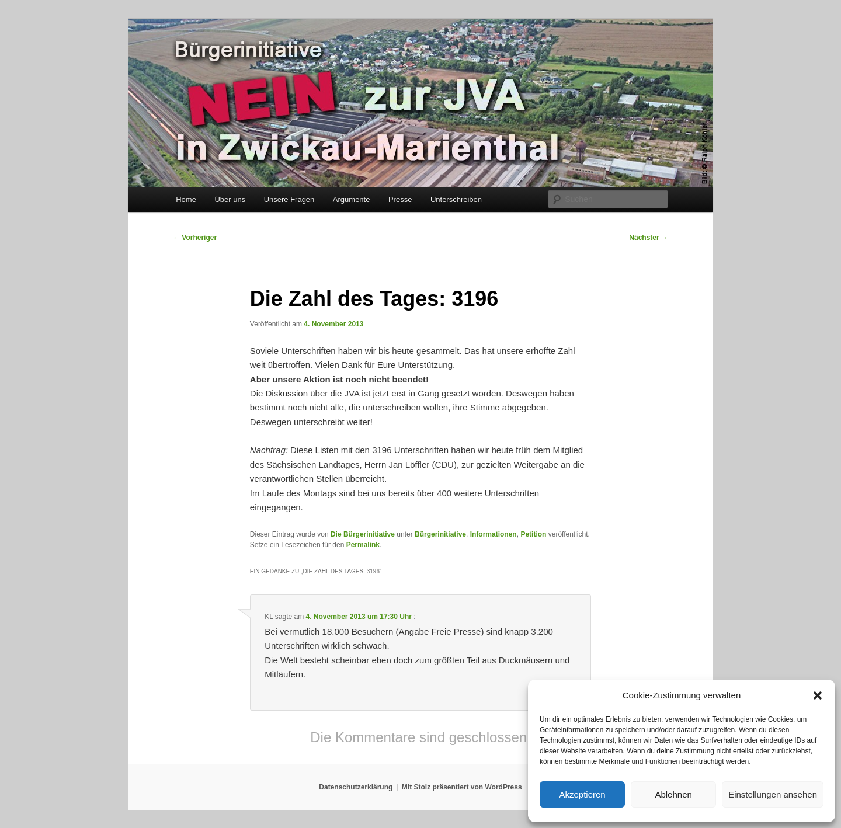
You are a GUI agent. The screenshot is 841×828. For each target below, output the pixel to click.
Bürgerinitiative (440, 534)
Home (186, 199)
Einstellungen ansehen (772, 794)
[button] (817, 695)
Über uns (229, 199)
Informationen (493, 534)
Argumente (351, 199)
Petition (533, 534)
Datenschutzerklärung (355, 787)
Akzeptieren (582, 794)
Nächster (648, 238)
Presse (400, 199)
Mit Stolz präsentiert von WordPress (462, 787)
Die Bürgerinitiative (363, 534)
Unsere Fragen (289, 199)
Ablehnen (673, 794)
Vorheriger (195, 238)
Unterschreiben (456, 199)
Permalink (363, 545)
